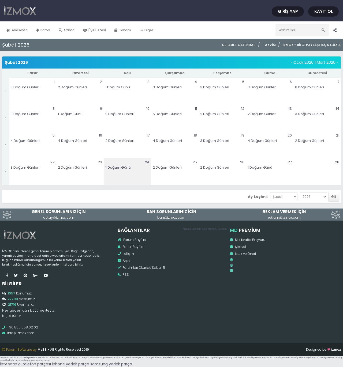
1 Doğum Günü (117, 87)
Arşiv (124, 260)
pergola (187, 228)
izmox (336, 349)
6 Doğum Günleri (309, 87)
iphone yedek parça (70, 364)
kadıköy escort (74, 357)
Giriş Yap (288, 11)
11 (196, 108)
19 (242, 135)
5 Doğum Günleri (167, 113)
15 (53, 135)
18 (195, 135)
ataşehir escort (89, 357)
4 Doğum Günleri (25, 140)
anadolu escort (15, 357)
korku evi (176, 357)
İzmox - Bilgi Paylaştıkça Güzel (312, 45)
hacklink (222, 228)
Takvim (122, 30)
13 (290, 108)
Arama (66, 30)
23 (100, 162)
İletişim (126, 253)
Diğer (146, 30)
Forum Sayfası (132, 239)
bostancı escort (59, 357)
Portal (43, 30)
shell (193, 228)
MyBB (42, 349)
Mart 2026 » (327, 62)
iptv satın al (10, 364)
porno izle (143, 357)
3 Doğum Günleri (24, 87)
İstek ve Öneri (243, 253)
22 (52, 162)
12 (242, 108)
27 (290, 162)
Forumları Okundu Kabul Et (141, 267)
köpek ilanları (155, 357)
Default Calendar (239, 45)
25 (195, 162)
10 (148, 108)
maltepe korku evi (200, 357)
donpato (4, 357)
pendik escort (131, 357)
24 (147, 162)
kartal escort (118, 357)
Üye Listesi (94, 30)
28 (337, 162)
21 (337, 135)
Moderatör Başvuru (247, 239)
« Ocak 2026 (302, 62)
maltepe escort (30, 357)
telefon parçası (37, 364)
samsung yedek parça (111, 364)
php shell (202, 228)
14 (337, 108)
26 (242, 162)
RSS (123, 274)
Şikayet (238, 246)
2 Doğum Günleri (72, 87)
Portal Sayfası (131, 246)
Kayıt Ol (323, 11)
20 (290, 135)
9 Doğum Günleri (119, 113)
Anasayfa (17, 30)
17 (148, 135)
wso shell (167, 357)
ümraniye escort (104, 357)
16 (100, 135)
